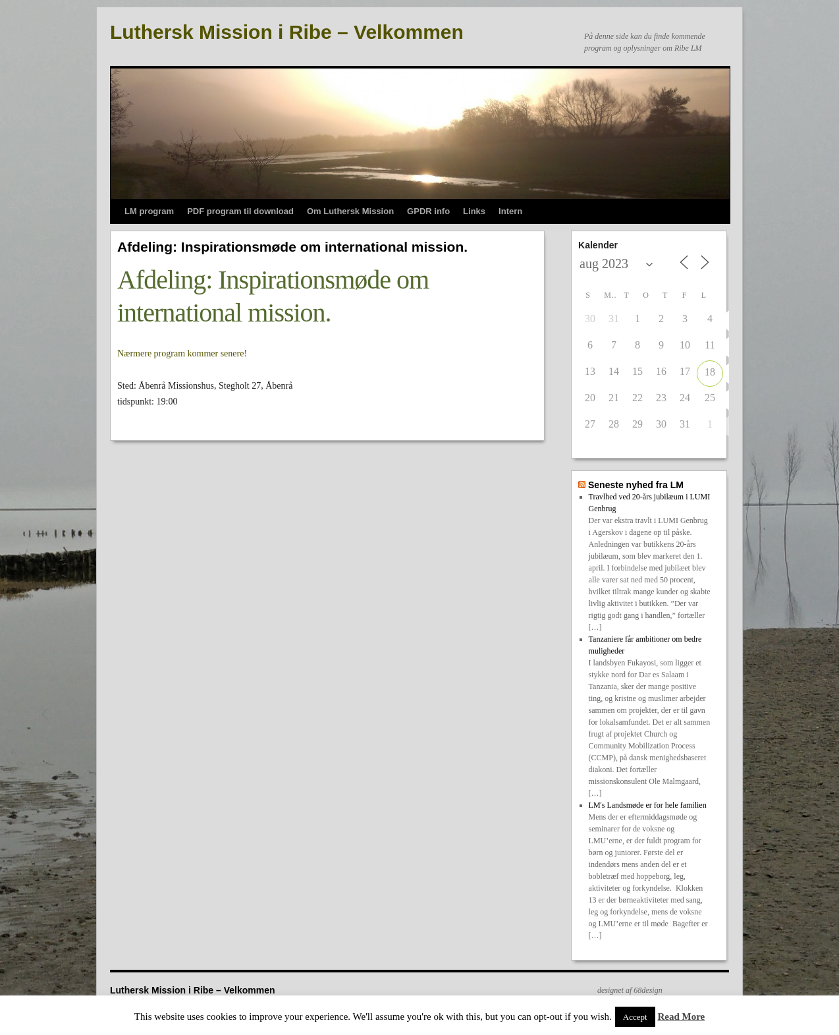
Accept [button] (635, 1017)
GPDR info (428, 211)
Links (474, 211)
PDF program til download (240, 211)
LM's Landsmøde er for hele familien (648, 805)
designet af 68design (630, 990)
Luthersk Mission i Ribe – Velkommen (287, 32)
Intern (510, 211)
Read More (681, 1016)
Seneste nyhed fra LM (636, 485)
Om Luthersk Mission (350, 211)
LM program (149, 211)
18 (710, 372)
